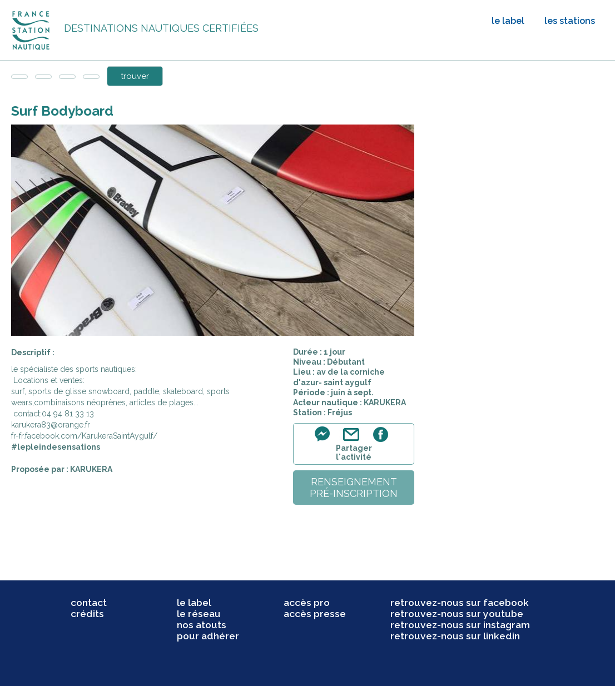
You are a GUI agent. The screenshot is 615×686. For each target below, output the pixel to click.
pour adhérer (208, 636)
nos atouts (201, 624)
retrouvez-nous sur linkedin (455, 636)
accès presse (315, 613)
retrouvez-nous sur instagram (460, 624)
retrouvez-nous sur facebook (459, 602)
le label (508, 21)
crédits (87, 613)
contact (89, 602)
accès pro (307, 602)
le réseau (199, 613)
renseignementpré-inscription (354, 487)
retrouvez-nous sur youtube (456, 613)
